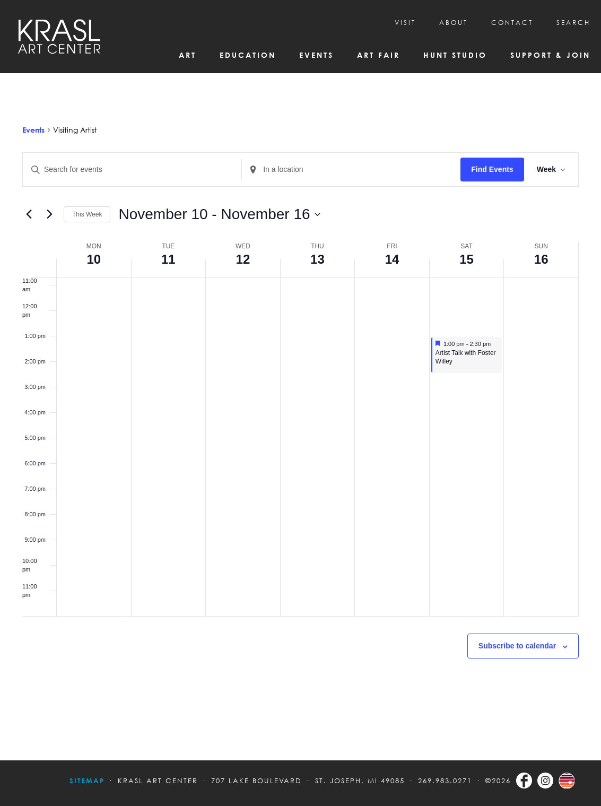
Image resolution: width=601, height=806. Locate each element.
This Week (87, 214)
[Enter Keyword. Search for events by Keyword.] (132, 169)
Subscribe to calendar (517, 646)
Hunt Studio (455, 54)
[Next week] (49, 214)
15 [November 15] (466, 259)
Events (316, 54)
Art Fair (378, 54)
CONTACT (512, 23)
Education (248, 54)
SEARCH (573, 23)
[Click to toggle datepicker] (219, 214)
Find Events (492, 169)
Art (187, 54)
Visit (405, 23)
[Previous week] (28, 214)
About (453, 23)
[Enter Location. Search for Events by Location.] (351, 169)
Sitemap (86, 780)
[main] (300, 416)
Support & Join (550, 54)
